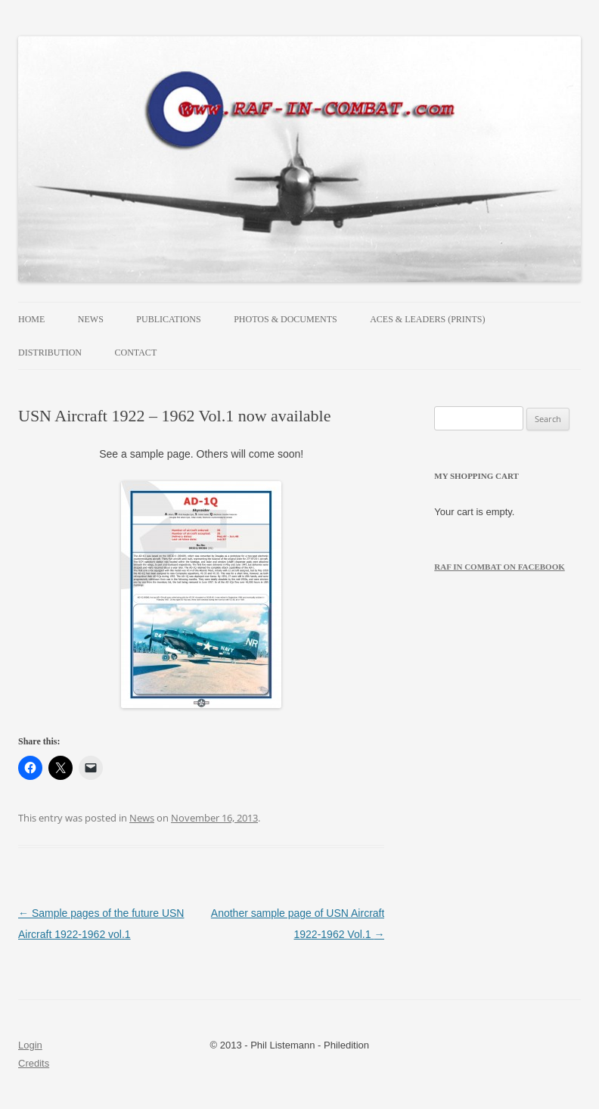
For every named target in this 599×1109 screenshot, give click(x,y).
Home (31, 319)
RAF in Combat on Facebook (499, 566)
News (91, 319)
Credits (33, 1063)
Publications (168, 319)
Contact (136, 352)
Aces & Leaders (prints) (427, 319)
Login (30, 1045)
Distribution (50, 352)
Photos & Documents (285, 319)
